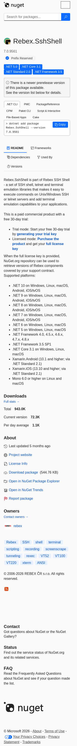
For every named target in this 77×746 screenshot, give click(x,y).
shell (39, 542)
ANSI (41, 563)
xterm (26, 563)
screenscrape (56, 549)
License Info (18, 463)
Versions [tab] (14, 166)
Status (10, 647)
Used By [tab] (44, 157)
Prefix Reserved (22, 58)
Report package (21, 498)
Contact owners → (16, 517)
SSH (25, 542)
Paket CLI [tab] (25, 110)
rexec (30, 556)
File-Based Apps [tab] (16, 117)
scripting (12, 549)
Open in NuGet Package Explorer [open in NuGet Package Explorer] (34, 481)
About (37, 731)
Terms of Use (54, 731)
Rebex (11, 542)
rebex (17, 526)
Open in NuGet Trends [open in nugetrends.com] (26, 490)
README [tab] (15, 148)
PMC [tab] (27, 104)
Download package (23, 472)
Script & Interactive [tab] (48, 110)
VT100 (60, 556)
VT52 (45, 556)
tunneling (13, 556)
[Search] (65, 17)
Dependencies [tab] (18, 157)
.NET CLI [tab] (12, 104)
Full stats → (12, 401)
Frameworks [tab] (41, 148)
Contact (12, 626)
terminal (55, 542)
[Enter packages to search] (32, 17)
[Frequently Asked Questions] (8, 668)
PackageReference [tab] (48, 104)
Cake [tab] (36, 117)
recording (32, 549)
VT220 (11, 563)
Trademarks (31, 742)
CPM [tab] (9, 110)
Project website (20, 455)
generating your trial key (37, 234)
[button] (60, 125)
